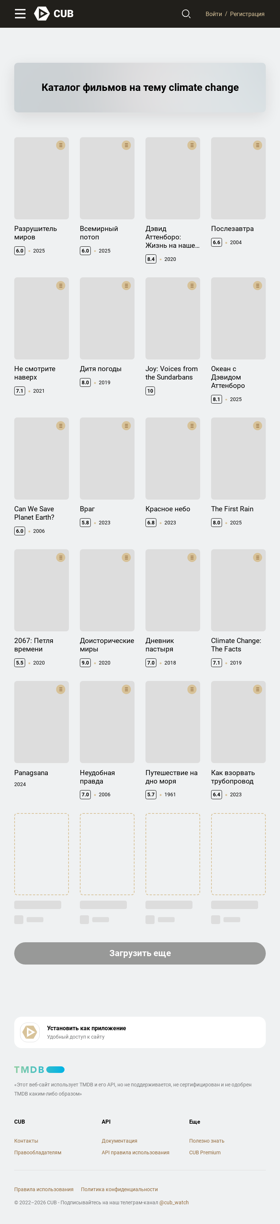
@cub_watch (174, 1202)
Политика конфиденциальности (119, 1189)
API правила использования (136, 1152)
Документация (119, 1141)
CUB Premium (205, 1152)
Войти (214, 13)
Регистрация (247, 13)
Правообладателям (37, 1152)
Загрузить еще (140, 953)
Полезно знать (207, 1141)
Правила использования (44, 1189)
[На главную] (54, 14)
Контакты (26, 1141)
